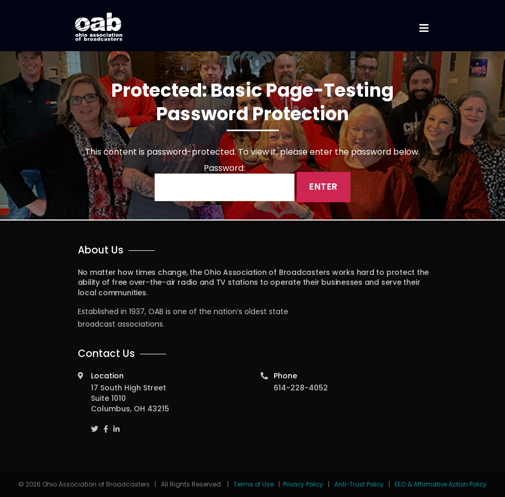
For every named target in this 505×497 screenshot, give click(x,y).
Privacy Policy (300, 484)
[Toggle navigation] (424, 28)
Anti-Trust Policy (358, 484)
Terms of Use (250, 484)
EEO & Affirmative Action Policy (442, 484)
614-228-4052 (301, 388)
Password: (225, 182)
